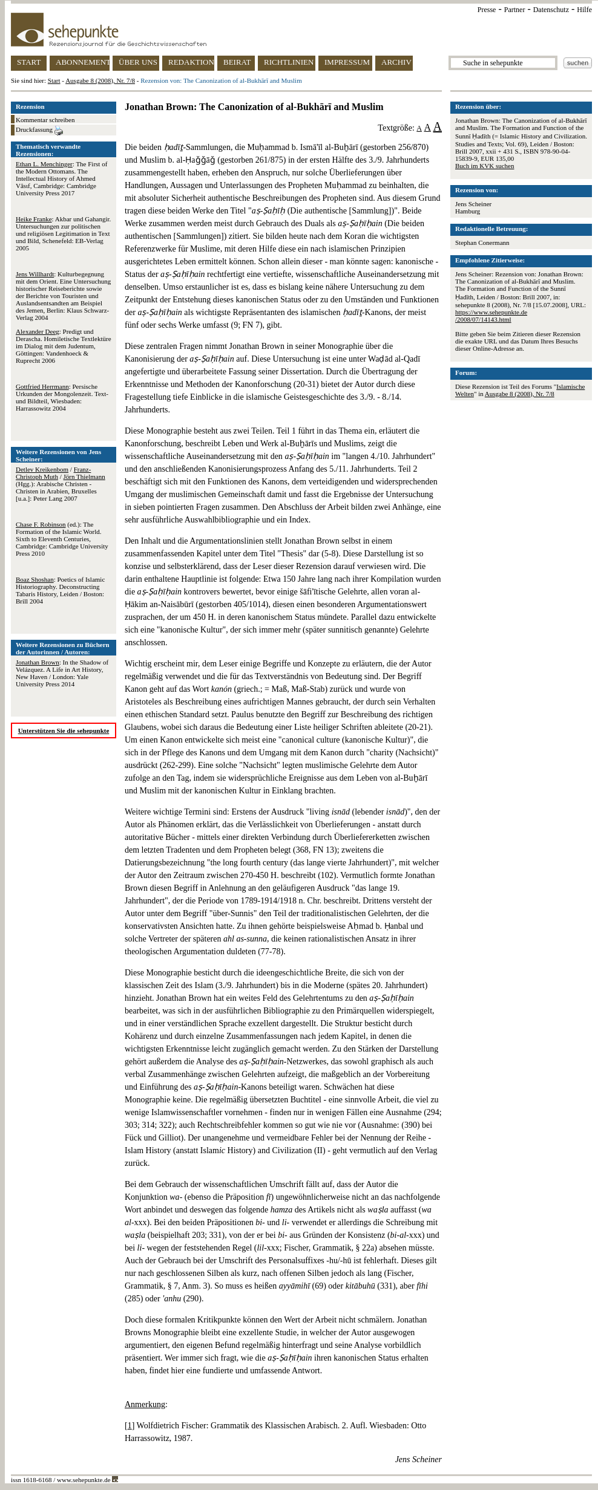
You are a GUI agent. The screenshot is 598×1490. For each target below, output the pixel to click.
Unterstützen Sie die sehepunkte (64, 730)
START (29, 62)
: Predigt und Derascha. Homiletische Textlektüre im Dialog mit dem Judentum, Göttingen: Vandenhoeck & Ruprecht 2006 (63, 346)
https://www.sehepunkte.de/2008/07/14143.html (491, 315)
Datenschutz (551, 9)
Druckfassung (39, 130)
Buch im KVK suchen (484, 165)
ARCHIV (396, 62)
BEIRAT (237, 62)
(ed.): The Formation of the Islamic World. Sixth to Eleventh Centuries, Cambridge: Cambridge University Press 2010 (62, 539)
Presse (487, 9)
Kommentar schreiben (45, 119)
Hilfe (584, 9)
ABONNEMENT (83, 62)
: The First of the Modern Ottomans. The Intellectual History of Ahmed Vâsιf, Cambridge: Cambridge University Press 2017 (61, 178)
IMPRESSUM (347, 62)
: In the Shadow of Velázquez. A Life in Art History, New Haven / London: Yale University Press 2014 (62, 673)
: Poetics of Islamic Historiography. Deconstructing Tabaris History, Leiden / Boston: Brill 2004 (60, 590)
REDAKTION (191, 62)
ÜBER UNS (138, 62)
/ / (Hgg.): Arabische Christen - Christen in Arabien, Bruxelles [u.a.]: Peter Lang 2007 (60, 484)
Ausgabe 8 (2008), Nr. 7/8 (100, 80)
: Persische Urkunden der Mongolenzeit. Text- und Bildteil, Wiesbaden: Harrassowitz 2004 (62, 397)
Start (54, 80)
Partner (514, 9)
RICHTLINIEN (289, 62)
